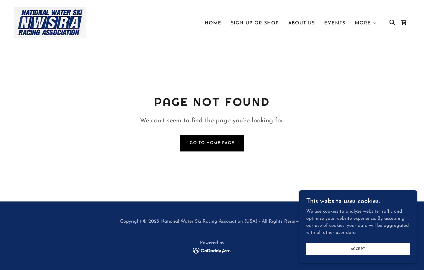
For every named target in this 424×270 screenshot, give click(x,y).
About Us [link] (301, 23)
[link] (50, 22)
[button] (366, 23)
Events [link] (334, 23)
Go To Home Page (212, 143)
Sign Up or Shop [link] (255, 23)
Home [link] (213, 23)
